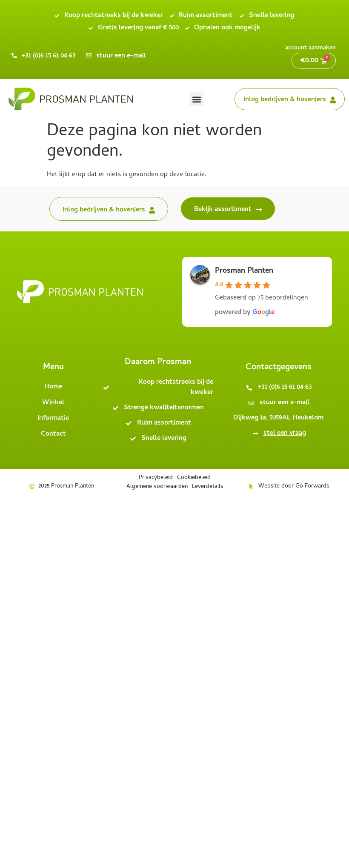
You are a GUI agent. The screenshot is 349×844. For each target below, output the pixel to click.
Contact (53, 434)
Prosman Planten (244, 271)
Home (53, 387)
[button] (196, 99)
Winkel (53, 403)
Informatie (53, 418)
